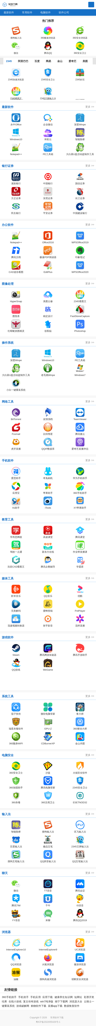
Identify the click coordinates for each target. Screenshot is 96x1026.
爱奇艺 (72, 61)
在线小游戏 (15, 1001)
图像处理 (8, 283)
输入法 (6, 814)
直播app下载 (55, 1005)
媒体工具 (8, 578)
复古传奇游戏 (31, 1001)
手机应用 (35, 997)
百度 (37, 61)
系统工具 (8, 696)
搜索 (91, 5)
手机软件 (8, 460)
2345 (9, 61)
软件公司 (64, 12)
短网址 (78, 997)
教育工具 (8, 519)
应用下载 (47, 997)
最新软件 (9, 12)
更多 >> (89, 106)
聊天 (5, 873)
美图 (85, 61)
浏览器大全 (75, 1001)
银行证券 (8, 165)
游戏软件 (8, 637)
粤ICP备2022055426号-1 (48, 1022)
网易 (48, 61)
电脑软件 (45, 12)
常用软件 (27, 12)
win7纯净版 (46, 1001)
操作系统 (8, 342)
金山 (59, 61)
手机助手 (23, 997)
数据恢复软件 (71, 1005)
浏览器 (6, 932)
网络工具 (8, 401)
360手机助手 (9, 997)
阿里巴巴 (23, 61)
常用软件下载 (57, 1017)
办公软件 (8, 224)
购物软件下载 (38, 1005)
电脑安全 (8, 755)
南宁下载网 (61, 1001)
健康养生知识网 (64, 997)
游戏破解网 (22, 1005)
